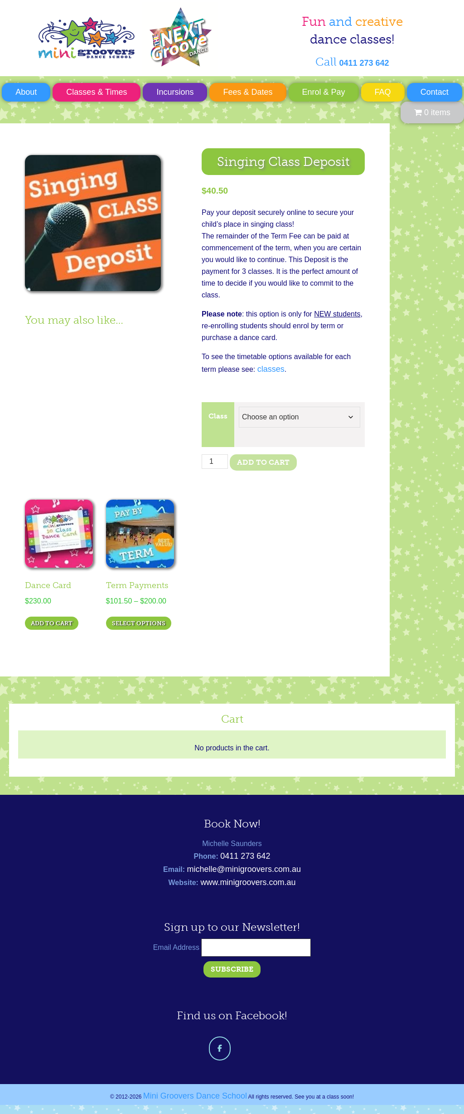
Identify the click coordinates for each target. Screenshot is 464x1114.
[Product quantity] (215, 461)
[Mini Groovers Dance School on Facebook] (220, 1048)
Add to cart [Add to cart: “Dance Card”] (51, 623)
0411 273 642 (245, 856)
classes (271, 369)
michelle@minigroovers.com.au (244, 869)
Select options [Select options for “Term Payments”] (138, 623)
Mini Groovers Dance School (127, 38)
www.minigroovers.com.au (247, 882)
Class (217, 416)
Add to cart (263, 462)
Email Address (177, 947)
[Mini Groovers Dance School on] (244, 1048)
